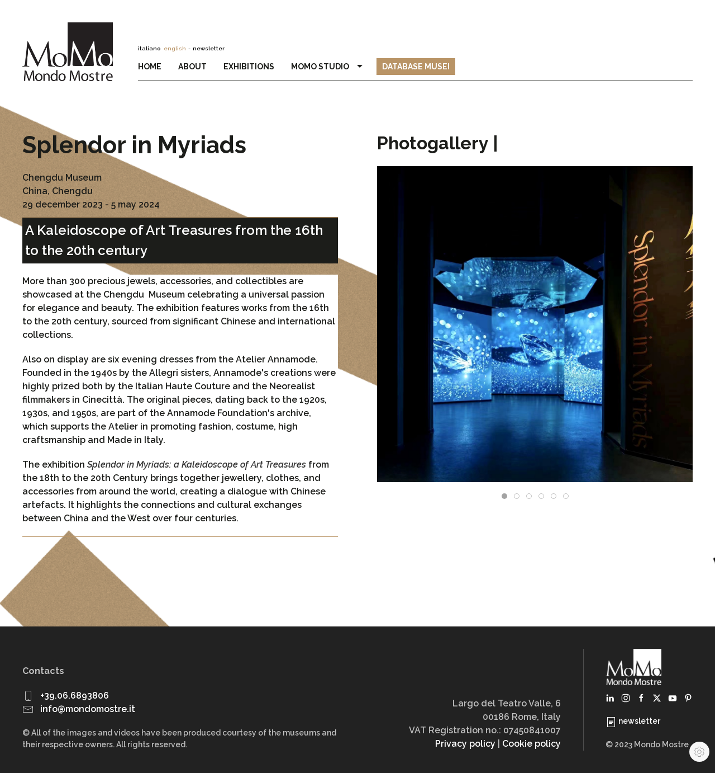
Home (149, 66)
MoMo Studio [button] (328, 66)
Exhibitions (248, 66)
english (175, 48)
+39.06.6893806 (74, 695)
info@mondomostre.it (87, 709)
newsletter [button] (209, 48)
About (192, 66)
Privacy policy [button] (465, 743)
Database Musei (416, 66)
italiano (149, 48)
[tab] (504, 496)
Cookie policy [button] (531, 743)
